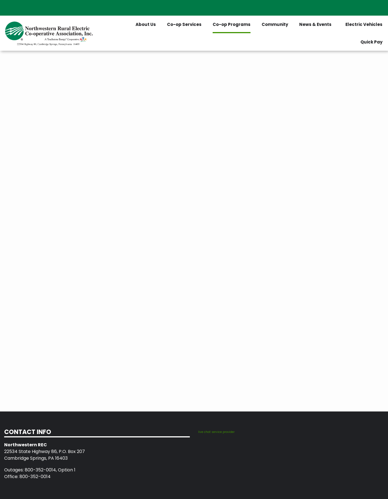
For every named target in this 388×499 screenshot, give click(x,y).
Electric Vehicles (363, 24)
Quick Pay (371, 42)
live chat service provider (216, 432)
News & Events (315, 24)
